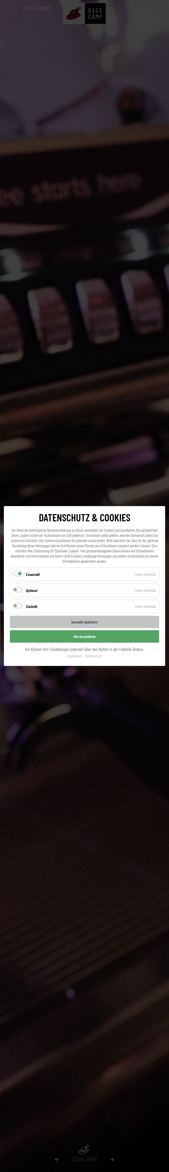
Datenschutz (93, 655)
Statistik (31, 606)
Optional (31, 590)
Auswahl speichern (84, 622)
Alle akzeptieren (84, 636)
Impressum (74, 655)
